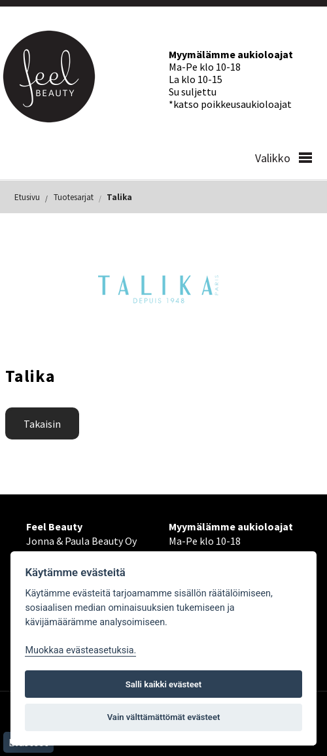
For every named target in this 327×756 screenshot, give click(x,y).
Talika (119, 197)
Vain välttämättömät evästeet (163, 717)
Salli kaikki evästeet (164, 684)
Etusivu (27, 197)
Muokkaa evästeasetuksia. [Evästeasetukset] (80, 650)
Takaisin (42, 423)
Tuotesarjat (74, 197)
